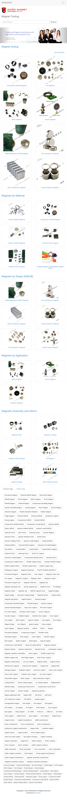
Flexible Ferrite (43, 632)
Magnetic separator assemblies (15, 653)
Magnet (50, 628)
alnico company (23, 745)
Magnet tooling (10, 46)
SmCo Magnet (48, 499)
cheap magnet (20, 712)
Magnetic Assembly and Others (19, 411)
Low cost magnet (28, 662)
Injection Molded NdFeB (25, 528)
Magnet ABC (27, 695)
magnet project (23, 732)
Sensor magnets (44, 612)
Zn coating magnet (42, 682)
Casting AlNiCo (21, 549)
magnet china (21, 716)
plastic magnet (33, 624)
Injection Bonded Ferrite (26, 537)
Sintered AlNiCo (47, 541)
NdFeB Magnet (10, 499)
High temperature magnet (41, 678)
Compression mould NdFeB (36, 524)
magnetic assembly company (14, 762)
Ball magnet (33, 641)
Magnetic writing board (12, 662)
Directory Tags (8, 489)
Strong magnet (9, 520)
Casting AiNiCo (10, 682)
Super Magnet (9, 628)
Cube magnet (36, 637)
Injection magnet (46, 603)
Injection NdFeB (53, 524)
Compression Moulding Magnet (42, 503)
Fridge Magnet (9, 516)
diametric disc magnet (39, 616)
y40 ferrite (48, 695)
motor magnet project (38, 732)
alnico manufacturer (43, 724)
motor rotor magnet (30, 607)
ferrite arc (40, 712)
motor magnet (33, 653)
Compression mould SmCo (47, 687)
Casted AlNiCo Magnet (49, 549)
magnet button (56, 595)
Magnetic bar (43, 582)
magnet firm (25, 741)
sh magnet (29, 707)
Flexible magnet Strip (29, 566)
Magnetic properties (38, 691)
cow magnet (9, 620)
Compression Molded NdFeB (14, 524)
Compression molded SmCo (14, 562)
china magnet (9, 716)
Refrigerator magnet (11, 570)
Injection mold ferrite (25, 649)
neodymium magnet (51, 516)
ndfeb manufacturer (41, 720)
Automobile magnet (11, 678)
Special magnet (45, 641)
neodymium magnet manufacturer (16, 728)
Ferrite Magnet (22, 499)
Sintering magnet (40, 599)
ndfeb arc (50, 712)
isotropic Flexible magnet (52, 562)
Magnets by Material (13, 195)
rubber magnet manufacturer (14, 757)
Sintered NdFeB (22, 516)
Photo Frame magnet (44, 657)
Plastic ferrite (41, 537)
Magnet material (10, 649)
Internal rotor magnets (12, 666)
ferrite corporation (25, 749)
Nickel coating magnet (25, 682)
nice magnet (45, 716)
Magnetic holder (10, 591)
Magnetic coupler (50, 578)
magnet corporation (11, 741)
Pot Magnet (57, 587)
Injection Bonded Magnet (13, 607)
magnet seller (34, 728)
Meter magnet (25, 678)
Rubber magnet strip (46, 566)
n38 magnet (48, 703)
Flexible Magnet (10, 503)
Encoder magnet (10, 616)
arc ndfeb (31, 712)
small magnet (40, 707)
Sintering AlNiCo (10, 545)
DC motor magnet (10, 612)
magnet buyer (56, 716)
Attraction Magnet (10, 512)
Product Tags (20, 489)
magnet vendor (9, 720)
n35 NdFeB (27, 699)
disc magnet (57, 620)
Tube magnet (24, 637)
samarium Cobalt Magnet (13, 557)
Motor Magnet (43, 507)
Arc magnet (8, 578)
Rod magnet (9, 641)
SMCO (42, 628)
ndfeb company (37, 741)
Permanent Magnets (11, 632)
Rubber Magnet (46, 512)
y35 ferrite (38, 695)
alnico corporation (55, 749)
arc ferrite (59, 712)
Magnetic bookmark (27, 570)
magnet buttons (26, 599)
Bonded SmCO (51, 557)
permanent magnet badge (25, 595)
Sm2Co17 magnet (38, 553)
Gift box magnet (23, 691)
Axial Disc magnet (39, 670)
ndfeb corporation (10, 749)
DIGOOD (38, 793)
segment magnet (33, 620)
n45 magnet (8, 707)
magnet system (10, 732)
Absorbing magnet (11, 637)
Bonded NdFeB (40, 520)
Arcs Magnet (21, 624)
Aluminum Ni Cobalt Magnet (47, 545)
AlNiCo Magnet (36, 499)
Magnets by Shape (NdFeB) (17, 276)
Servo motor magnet (11, 674)
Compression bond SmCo (26, 687)
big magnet (8, 712)
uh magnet (19, 707)
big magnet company (30, 737)
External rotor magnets (29, 666)
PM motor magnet (46, 607)
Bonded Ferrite (40, 649)
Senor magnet (46, 624)
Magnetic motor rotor (53, 574)
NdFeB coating (9, 687)
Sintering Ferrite (34, 532)
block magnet (20, 620)
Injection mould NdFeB (43, 528)
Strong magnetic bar (30, 587)
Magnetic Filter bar (30, 582)
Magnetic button (43, 595)
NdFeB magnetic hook (37, 591)
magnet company (46, 737)
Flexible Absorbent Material (28, 512)
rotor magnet (38, 574)
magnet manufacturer (25, 720)
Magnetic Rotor (26, 574)
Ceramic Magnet (48, 532)
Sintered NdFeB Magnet (28, 495)
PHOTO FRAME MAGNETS (46, 570)
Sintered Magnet (23, 503)
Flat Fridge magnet (27, 657)
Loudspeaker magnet (55, 649)
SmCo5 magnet (10, 691)
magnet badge (9, 595)
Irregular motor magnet (28, 674)
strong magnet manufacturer (45, 753)
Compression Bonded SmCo (33, 557)
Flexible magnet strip (47, 653)
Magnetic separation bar (13, 587)
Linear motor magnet (55, 670)
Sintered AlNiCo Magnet (26, 545)
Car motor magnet (46, 674)
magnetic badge (53, 591)
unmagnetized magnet (12, 703)
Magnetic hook (45, 587)
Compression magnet (28, 632)
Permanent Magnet (11, 495)
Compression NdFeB (24, 520)
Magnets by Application (15, 355)
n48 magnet (26, 703)
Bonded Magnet (32, 603)
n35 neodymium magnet (13, 699)
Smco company (10, 745)
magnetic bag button (11, 599)
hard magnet (28, 753)
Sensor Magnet (56, 507)
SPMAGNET (7, 3)
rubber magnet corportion (13, 753)
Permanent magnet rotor (13, 582)
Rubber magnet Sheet (12, 566)
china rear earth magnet (12, 737)
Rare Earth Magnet (46, 495)
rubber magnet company (40, 745)
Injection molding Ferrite (12, 541)
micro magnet (52, 707)
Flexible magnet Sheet (33, 562)
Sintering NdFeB (36, 516)
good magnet (33, 716)
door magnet (54, 616)
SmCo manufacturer (27, 724)
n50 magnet (37, 703)
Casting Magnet (30, 507)
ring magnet (46, 620)
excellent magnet (47, 728)
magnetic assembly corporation (37, 762)
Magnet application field (12, 695)
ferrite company (50, 741)
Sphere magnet (21, 641)
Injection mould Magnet (31, 541)
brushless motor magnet (27, 612)
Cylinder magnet (49, 637)
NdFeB (34, 628)
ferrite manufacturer (11, 724)
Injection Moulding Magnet (13, 507)
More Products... (59, 52)
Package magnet (10, 670)
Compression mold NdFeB (13, 645)
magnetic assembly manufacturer (37, 757)
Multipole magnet (24, 670)
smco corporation (40, 749)
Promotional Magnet (11, 574)
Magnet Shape (9, 624)
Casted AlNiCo (34, 549)
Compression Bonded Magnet (14, 603)
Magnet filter (55, 666)
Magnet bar (44, 666)
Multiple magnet (24, 616)
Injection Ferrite (10, 537)
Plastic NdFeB (9, 528)
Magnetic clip (22, 591)
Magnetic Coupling (21, 578)
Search (53, 22)
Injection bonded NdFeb (33, 645)
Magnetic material (50, 645)
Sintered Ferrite (10, 532)
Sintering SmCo (23, 553)
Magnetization (55, 682)
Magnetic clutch (36, 578)
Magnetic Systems (23, 628)
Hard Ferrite (22, 532)
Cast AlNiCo (9, 549)
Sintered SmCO (10, 553)
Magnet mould (55, 662)
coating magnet (39, 699)
